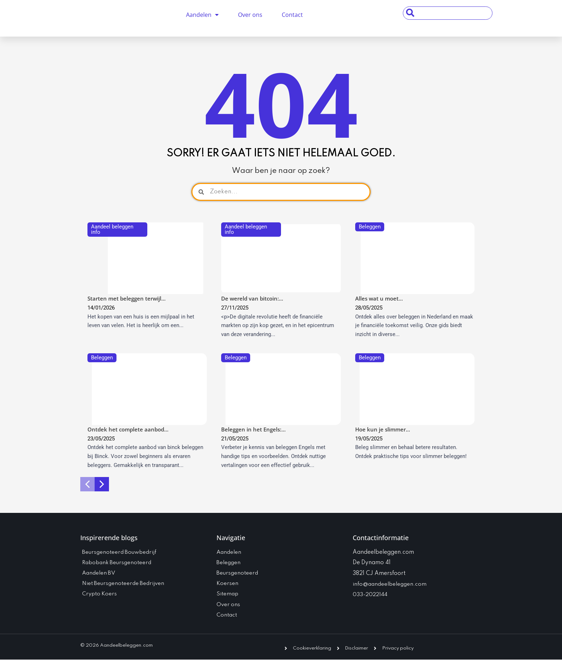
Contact (292, 15)
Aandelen (202, 14)
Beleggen (370, 226)
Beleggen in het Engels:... (253, 429)
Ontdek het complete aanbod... (127, 429)
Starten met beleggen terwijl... (126, 298)
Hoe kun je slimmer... (382, 429)
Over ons (250, 15)
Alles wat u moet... (379, 298)
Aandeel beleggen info (112, 229)
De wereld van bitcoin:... (252, 298)
